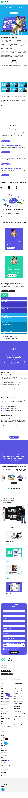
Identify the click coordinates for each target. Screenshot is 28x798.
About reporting (5, 175)
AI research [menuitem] (5, 760)
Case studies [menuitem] (3, 774)
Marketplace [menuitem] (3, 700)
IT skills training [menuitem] (17, 708)
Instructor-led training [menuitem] (18, 723)
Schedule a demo (14, 12)
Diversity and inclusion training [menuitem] (18, 704)
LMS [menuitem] (2, 686)
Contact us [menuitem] (3, 748)
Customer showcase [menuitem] (5, 775)
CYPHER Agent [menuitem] (6, 696)
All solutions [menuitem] (16, 681)
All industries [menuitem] (3, 706)
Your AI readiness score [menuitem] (6, 682)
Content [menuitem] (5, 698)
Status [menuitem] (2, 786)
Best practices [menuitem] (4, 772)
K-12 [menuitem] (2, 723)
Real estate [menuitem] (3, 716)
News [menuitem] (4, 742)
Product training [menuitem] (17, 706)
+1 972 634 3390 (4, 667)
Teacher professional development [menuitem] (18, 717)
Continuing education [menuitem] (18, 709)
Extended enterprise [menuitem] (18, 683)
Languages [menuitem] (3, 781)
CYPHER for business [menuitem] (5, 691)
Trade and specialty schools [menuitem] (6, 726)
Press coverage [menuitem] (4, 767)
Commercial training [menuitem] (18, 688)
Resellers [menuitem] (3, 747)
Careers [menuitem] (4, 739)
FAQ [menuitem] (2, 758)
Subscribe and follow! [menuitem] (5, 765)
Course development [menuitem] (5, 690)
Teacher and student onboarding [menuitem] (18, 720)
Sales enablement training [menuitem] (19, 700)
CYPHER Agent (4, 105)
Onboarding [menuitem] (16, 691)
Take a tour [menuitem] (5, 695)
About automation (5, 152)
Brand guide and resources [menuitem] (6, 763)
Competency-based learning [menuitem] (18, 725)
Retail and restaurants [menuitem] (5, 718)
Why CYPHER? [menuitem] (4, 733)
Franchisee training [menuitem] (18, 690)
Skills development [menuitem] (17, 695)
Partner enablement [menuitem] (18, 686)
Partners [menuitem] (3, 745)
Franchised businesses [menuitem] (5, 711)
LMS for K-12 (10, 247)
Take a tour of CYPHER (14, 437)
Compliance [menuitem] (16, 698)
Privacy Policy (16, 649)
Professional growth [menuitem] (18, 696)
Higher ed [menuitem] (3, 725)
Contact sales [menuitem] (4, 750)
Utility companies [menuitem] (4, 721)
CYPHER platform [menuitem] (4, 685)
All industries (11, 291)
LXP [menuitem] (2, 688)
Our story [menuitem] (3, 735)
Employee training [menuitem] (17, 693)
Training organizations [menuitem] (5, 720)
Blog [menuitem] (2, 757)
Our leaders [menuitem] (3, 737)
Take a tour (14, 61)
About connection (5, 164)
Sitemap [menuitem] (13, 784)
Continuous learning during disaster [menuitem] (19, 714)
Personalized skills (5, 141)
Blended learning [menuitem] (17, 711)
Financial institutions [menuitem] (5, 710)
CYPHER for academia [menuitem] (5, 693)
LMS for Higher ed (11, 275)
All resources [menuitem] (4, 755)
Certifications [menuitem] (16, 728)
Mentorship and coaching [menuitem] (19, 701)
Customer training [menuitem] (17, 685)
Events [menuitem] (4, 744)
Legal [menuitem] (13, 781)
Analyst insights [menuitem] (4, 762)
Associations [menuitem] (3, 708)
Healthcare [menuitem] (3, 713)
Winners (3, 216)
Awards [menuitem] (2, 740)
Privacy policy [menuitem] (4, 784)
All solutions (4, 291)
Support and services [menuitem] (5, 701)
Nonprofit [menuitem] (3, 715)
